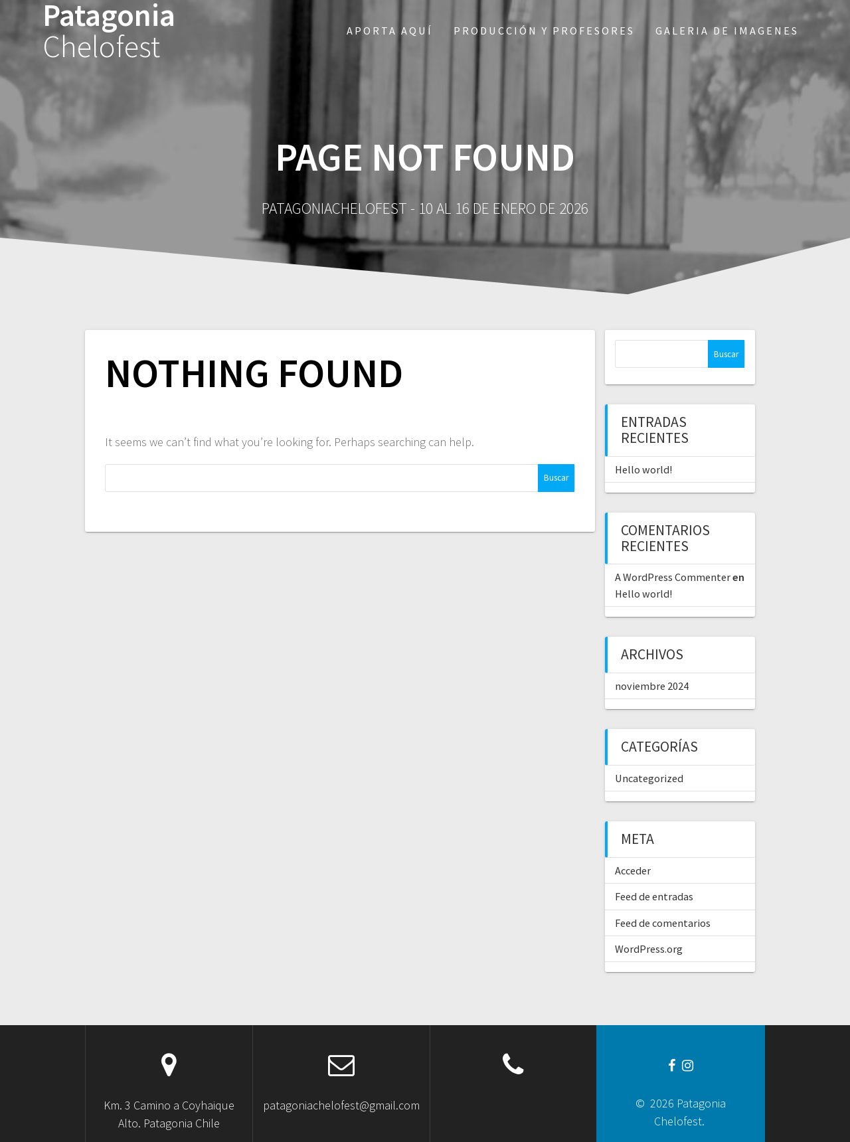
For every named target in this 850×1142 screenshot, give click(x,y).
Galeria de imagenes (727, 30)
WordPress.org (649, 948)
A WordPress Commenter (672, 577)
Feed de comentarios (663, 923)
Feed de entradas (654, 896)
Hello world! (643, 469)
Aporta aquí (390, 30)
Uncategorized (649, 778)
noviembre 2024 (652, 686)
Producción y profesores (544, 30)
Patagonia (108, 31)
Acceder (633, 870)
